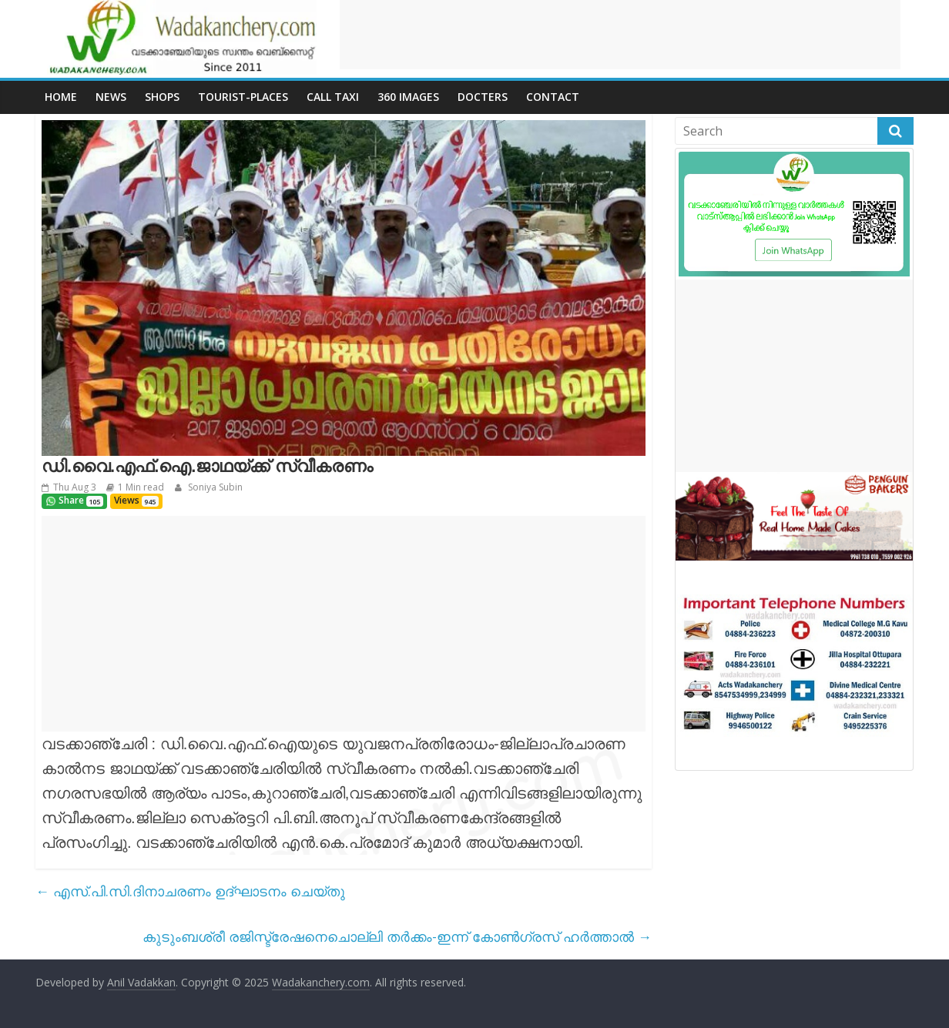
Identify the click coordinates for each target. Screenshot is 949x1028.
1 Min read (141, 487)
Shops (162, 96)
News (111, 96)
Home (61, 96)
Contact (552, 96)
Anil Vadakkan (141, 982)
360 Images (408, 96)
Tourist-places (243, 96)
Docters (483, 96)
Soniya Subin (214, 487)
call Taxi (333, 96)
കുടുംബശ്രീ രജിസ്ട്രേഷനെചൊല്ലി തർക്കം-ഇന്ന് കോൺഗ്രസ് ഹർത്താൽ (397, 936)
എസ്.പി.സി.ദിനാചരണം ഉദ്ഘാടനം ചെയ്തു (190, 891)
